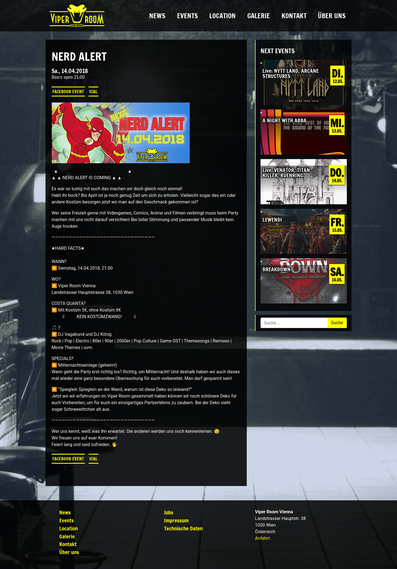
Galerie (258, 15)
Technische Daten (183, 528)
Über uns (332, 15)
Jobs (168, 512)
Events (187, 15)
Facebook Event (68, 91)
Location (222, 15)
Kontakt (294, 15)
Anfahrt (262, 538)
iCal (93, 91)
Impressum (176, 520)
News (157, 15)
